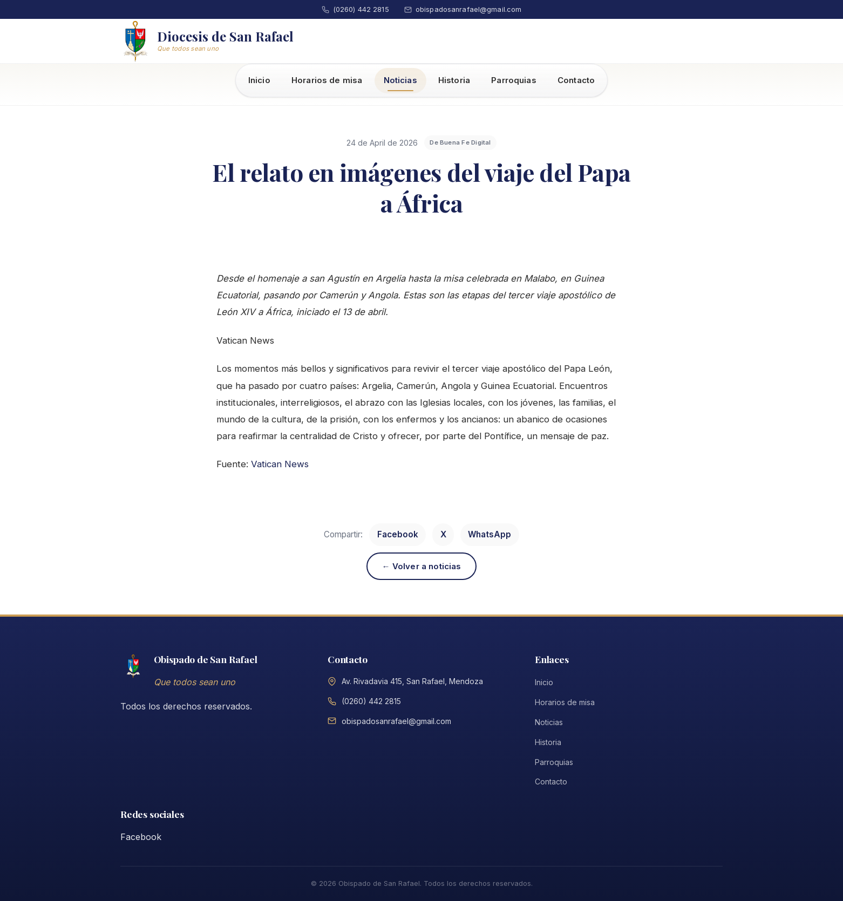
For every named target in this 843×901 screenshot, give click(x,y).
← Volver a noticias (421, 566)
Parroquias (513, 80)
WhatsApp (489, 534)
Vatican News (280, 464)
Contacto (576, 80)
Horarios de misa (326, 80)
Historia (454, 80)
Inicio (259, 80)
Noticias (400, 80)
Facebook (397, 534)
